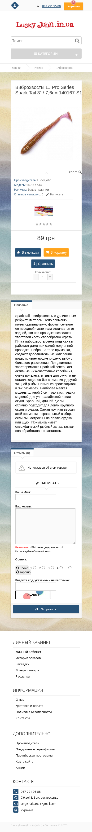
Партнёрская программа (34, 755)
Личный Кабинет (28, 652)
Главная (16, 68)
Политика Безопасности (34, 712)
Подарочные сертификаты (36, 749)
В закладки (30, 252)
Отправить (45, 609)
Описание (21, 305)
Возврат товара (27, 670)
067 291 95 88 (51, 6)
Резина (38, 68)
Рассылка (23, 676)
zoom (75, 172)
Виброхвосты (64, 68)
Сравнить (45, 264)
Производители (27, 743)
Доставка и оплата (30, 706)
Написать (54, 194)
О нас (20, 699)
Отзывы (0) (22, 453)
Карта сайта (25, 761)
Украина (27, 810)
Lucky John (44, 180)
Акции (20, 768)
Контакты (23, 718)
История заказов (28, 658)
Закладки (23, 664)
